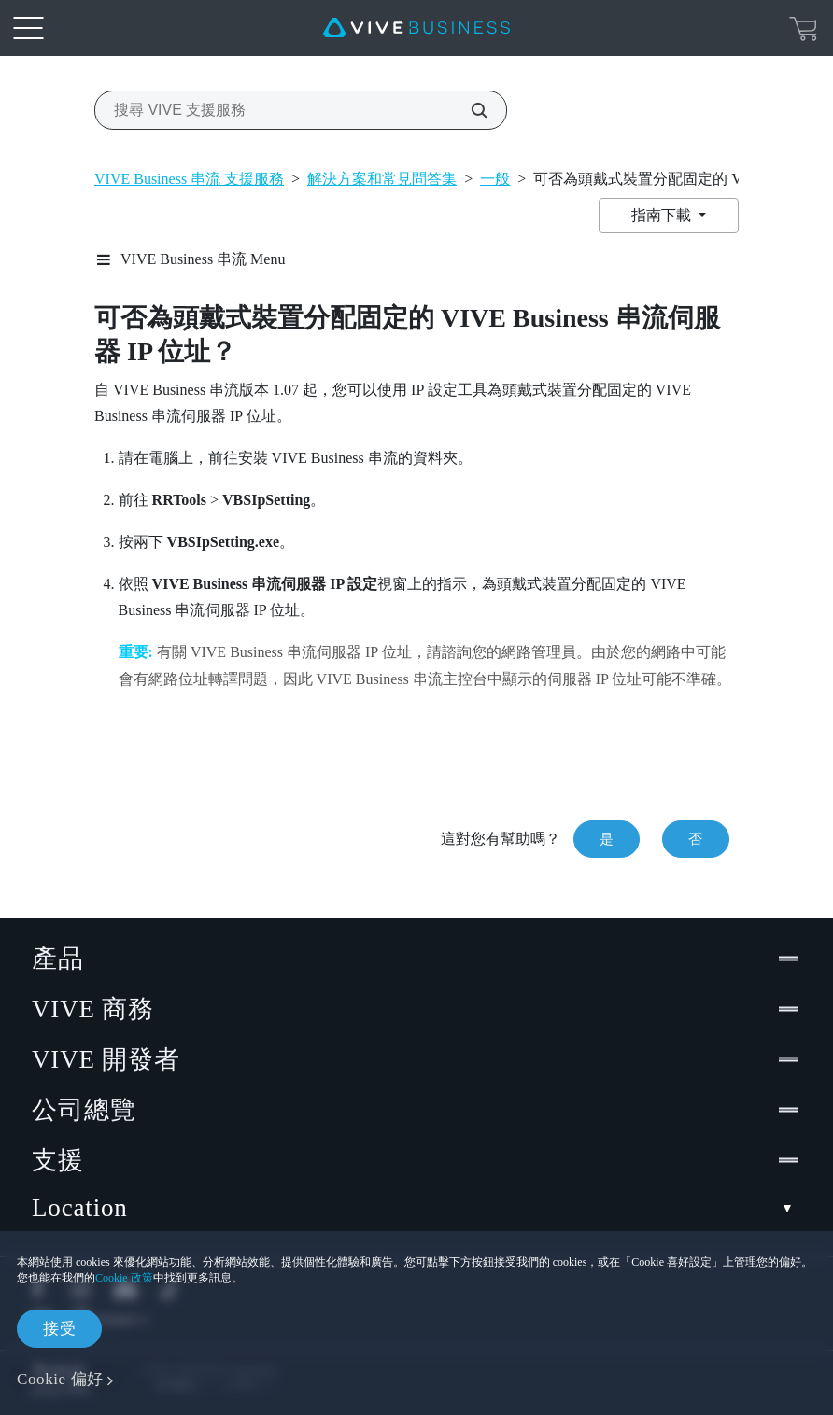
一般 (495, 179)
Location (416, 1208)
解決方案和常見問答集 (382, 179)
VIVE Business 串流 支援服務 (189, 179)
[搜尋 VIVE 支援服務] (468, 110)
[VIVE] (416, 28)
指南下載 (663, 215)
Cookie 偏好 (60, 1379)
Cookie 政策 (124, 1277)
